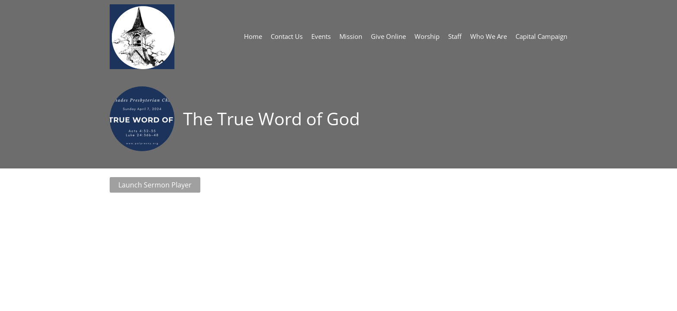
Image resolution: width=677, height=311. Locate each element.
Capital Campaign (541, 36)
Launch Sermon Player (155, 185)
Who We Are (488, 36)
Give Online (388, 36)
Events (321, 36)
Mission (350, 36)
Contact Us (287, 36)
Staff (455, 36)
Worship (427, 36)
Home (253, 36)
